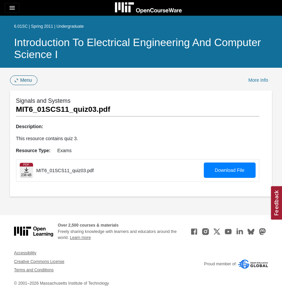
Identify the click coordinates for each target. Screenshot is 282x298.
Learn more (80, 237)
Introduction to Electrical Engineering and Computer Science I (137, 48)
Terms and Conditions (33, 270)
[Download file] (26, 170)
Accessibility (25, 253)
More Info (258, 80)
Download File (230, 170)
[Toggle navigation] (12, 8)
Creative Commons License (39, 261)
